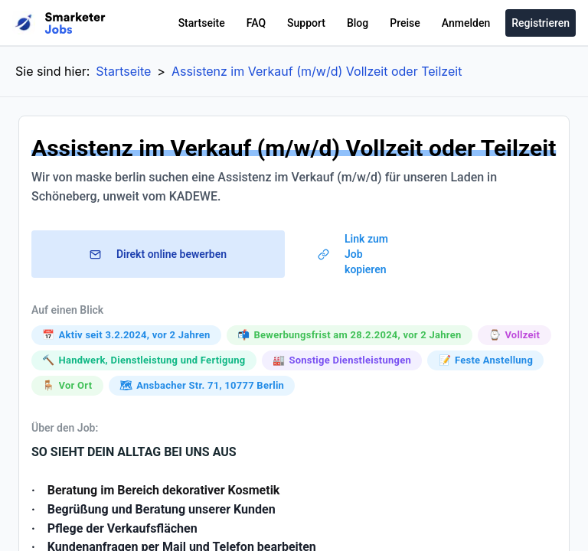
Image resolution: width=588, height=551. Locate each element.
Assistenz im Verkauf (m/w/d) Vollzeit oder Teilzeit (317, 71)
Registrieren (540, 23)
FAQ (256, 23)
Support (306, 23)
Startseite (201, 23)
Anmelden (466, 23)
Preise (405, 23)
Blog (357, 23)
